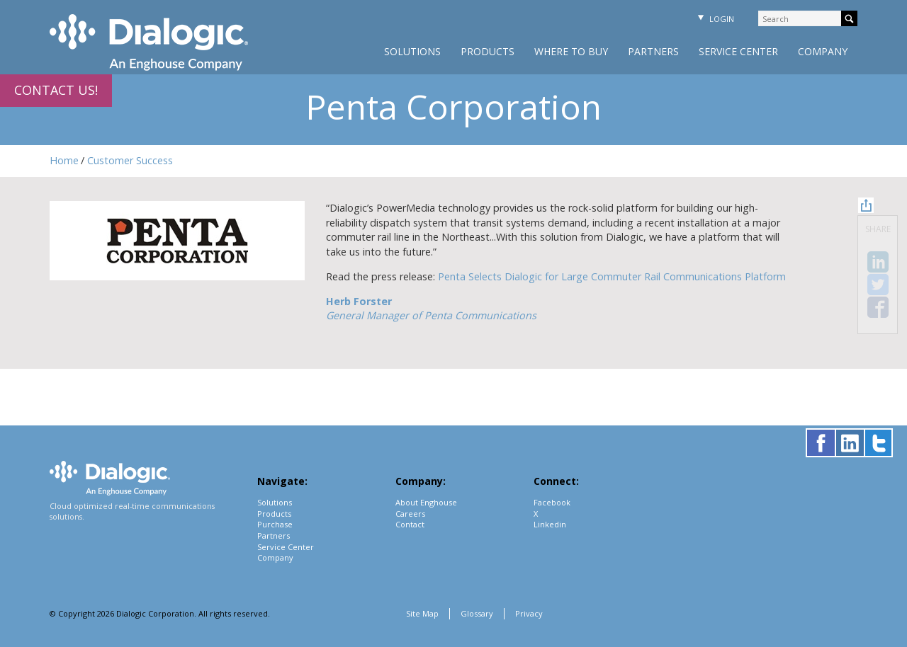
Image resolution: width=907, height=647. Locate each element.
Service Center (738, 51)
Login (714, 18)
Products (487, 51)
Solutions (412, 51)
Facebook (552, 502)
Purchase (275, 524)
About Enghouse (426, 502)
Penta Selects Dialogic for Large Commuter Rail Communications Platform (612, 276)
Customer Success (130, 160)
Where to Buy (571, 51)
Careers (410, 513)
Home (64, 160)
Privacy (529, 613)
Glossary (477, 613)
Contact (409, 524)
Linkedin (550, 524)
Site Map (422, 613)
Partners (653, 51)
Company (822, 51)
